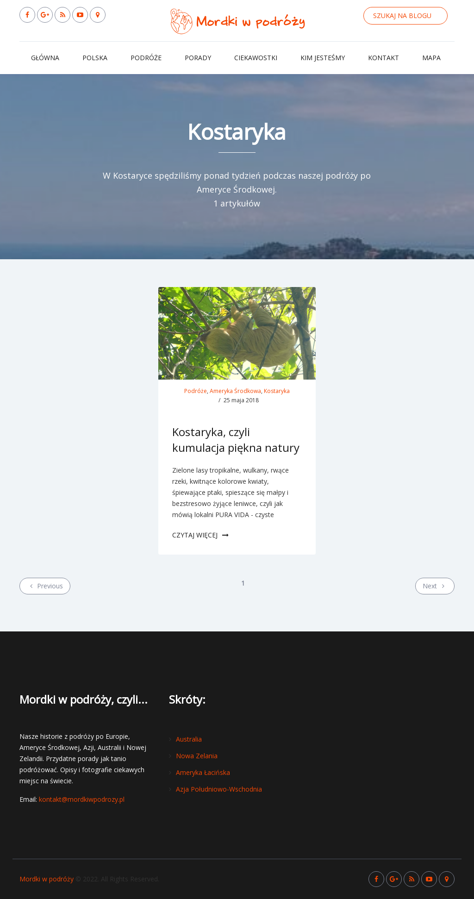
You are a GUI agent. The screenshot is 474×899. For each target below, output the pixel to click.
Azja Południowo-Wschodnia (219, 789)
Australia (189, 739)
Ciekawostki (255, 57)
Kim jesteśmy (322, 57)
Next (435, 585)
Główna (45, 57)
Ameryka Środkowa (235, 391)
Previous (45, 585)
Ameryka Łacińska (203, 772)
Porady (198, 57)
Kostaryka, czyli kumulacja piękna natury (235, 439)
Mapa (431, 57)
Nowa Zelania (197, 755)
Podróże (146, 57)
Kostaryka (277, 391)
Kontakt (383, 57)
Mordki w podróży (46, 878)
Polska (94, 57)
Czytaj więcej (200, 535)
